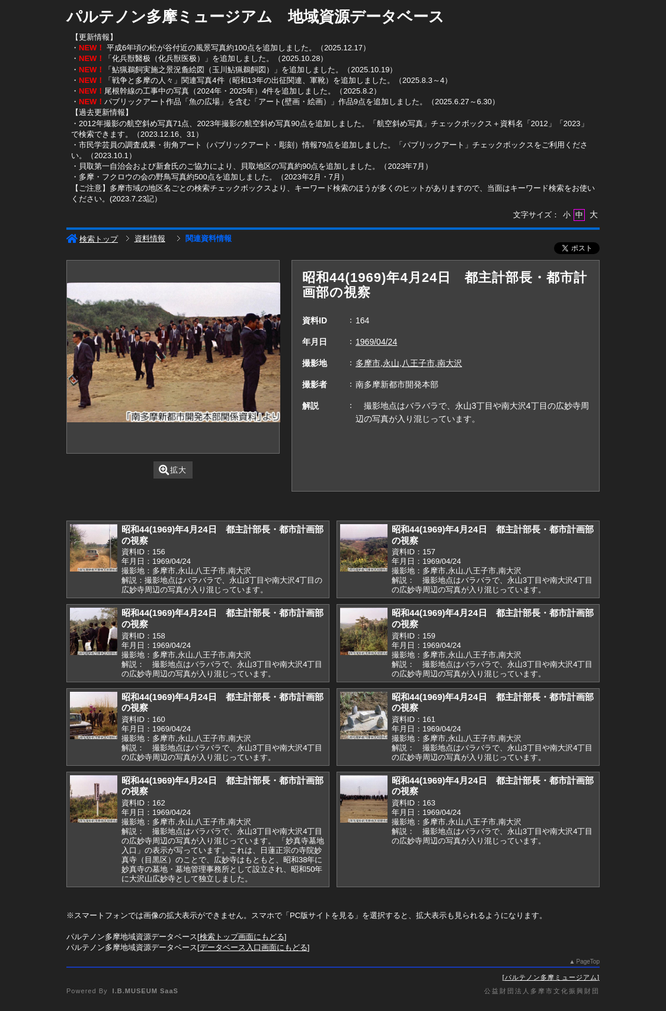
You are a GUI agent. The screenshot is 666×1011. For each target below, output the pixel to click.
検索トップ (92, 239)
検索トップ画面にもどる (242, 936)
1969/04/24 (376, 341)
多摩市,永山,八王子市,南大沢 (409, 363)
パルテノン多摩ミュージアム (551, 977)
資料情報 (150, 238)
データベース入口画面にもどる (254, 947)
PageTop (588, 961)
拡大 (173, 470)
